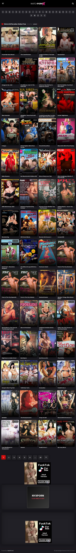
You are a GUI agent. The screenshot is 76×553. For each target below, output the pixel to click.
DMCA (68, 550)
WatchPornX (11, 550)
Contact (73, 550)
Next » (46, 457)
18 (40, 457)
